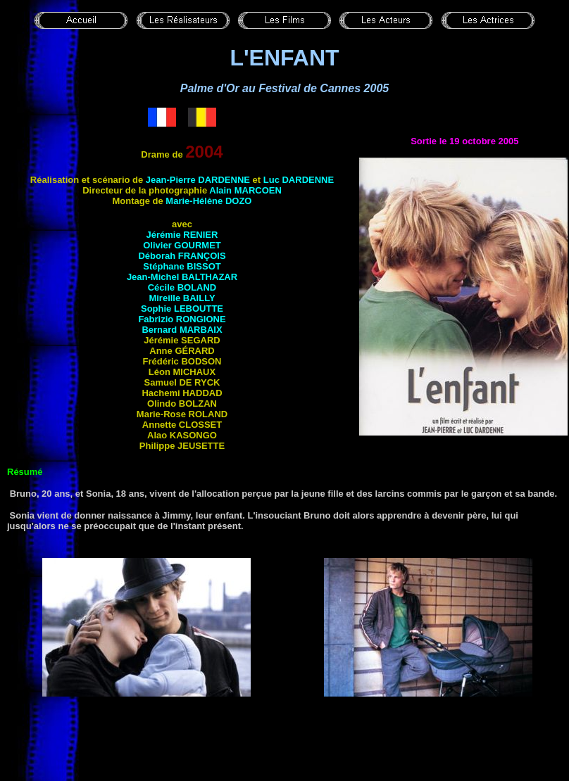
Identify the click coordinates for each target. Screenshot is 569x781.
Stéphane (182, 266)
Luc (298, 179)
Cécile (182, 287)
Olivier (182, 245)
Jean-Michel (182, 277)
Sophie (182, 308)
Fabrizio (181, 319)
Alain (245, 190)
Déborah (181, 255)
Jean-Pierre (198, 179)
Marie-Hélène (208, 201)
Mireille (182, 298)
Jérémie (182, 234)
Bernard (182, 329)
